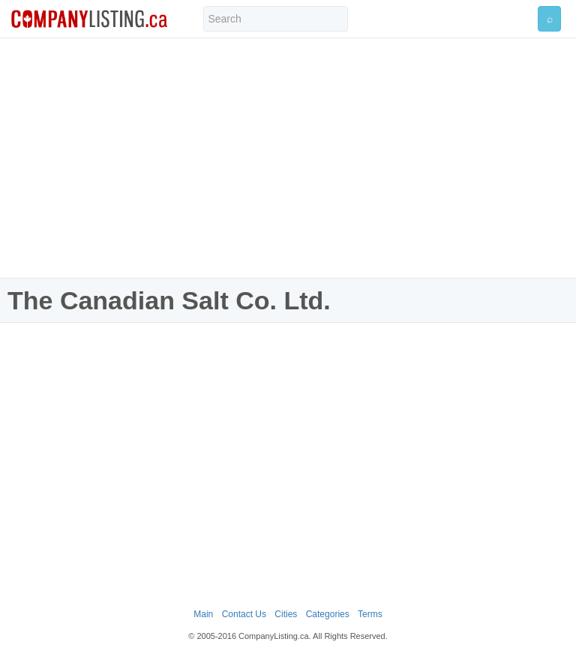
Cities (285, 614)
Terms (370, 614)
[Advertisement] (288, 158)
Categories (328, 614)
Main (203, 614)
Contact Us (244, 614)
